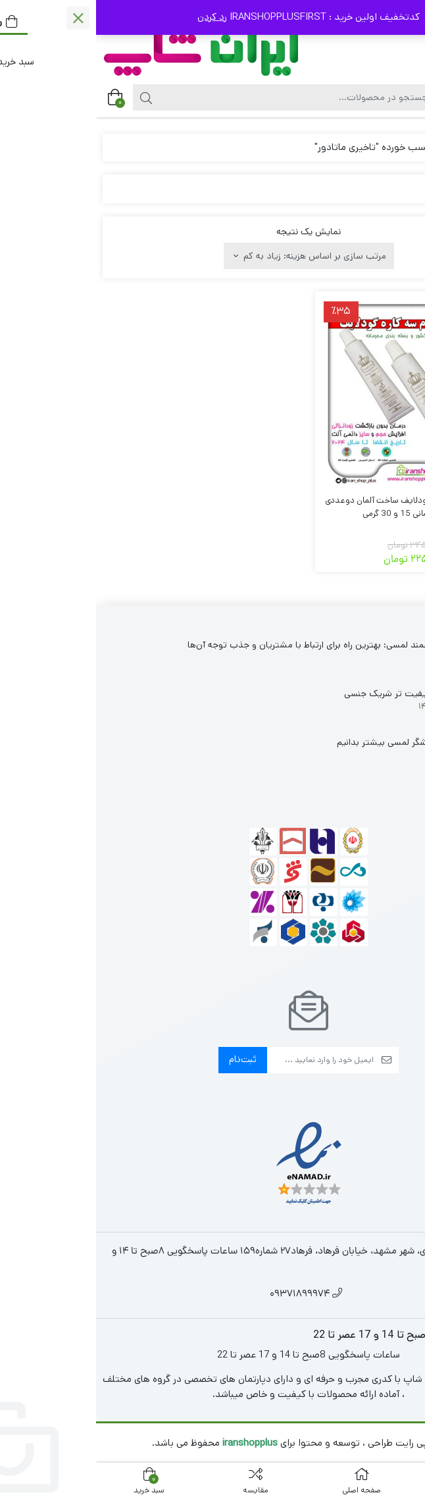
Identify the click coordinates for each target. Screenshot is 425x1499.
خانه (403, 147)
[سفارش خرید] (213, 256)
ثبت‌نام (147, 1059)
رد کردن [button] (116, 17)
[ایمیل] (224, 1060)
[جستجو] (201, 97)
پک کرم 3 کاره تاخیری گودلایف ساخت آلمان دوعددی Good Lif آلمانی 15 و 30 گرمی (319, 507)
